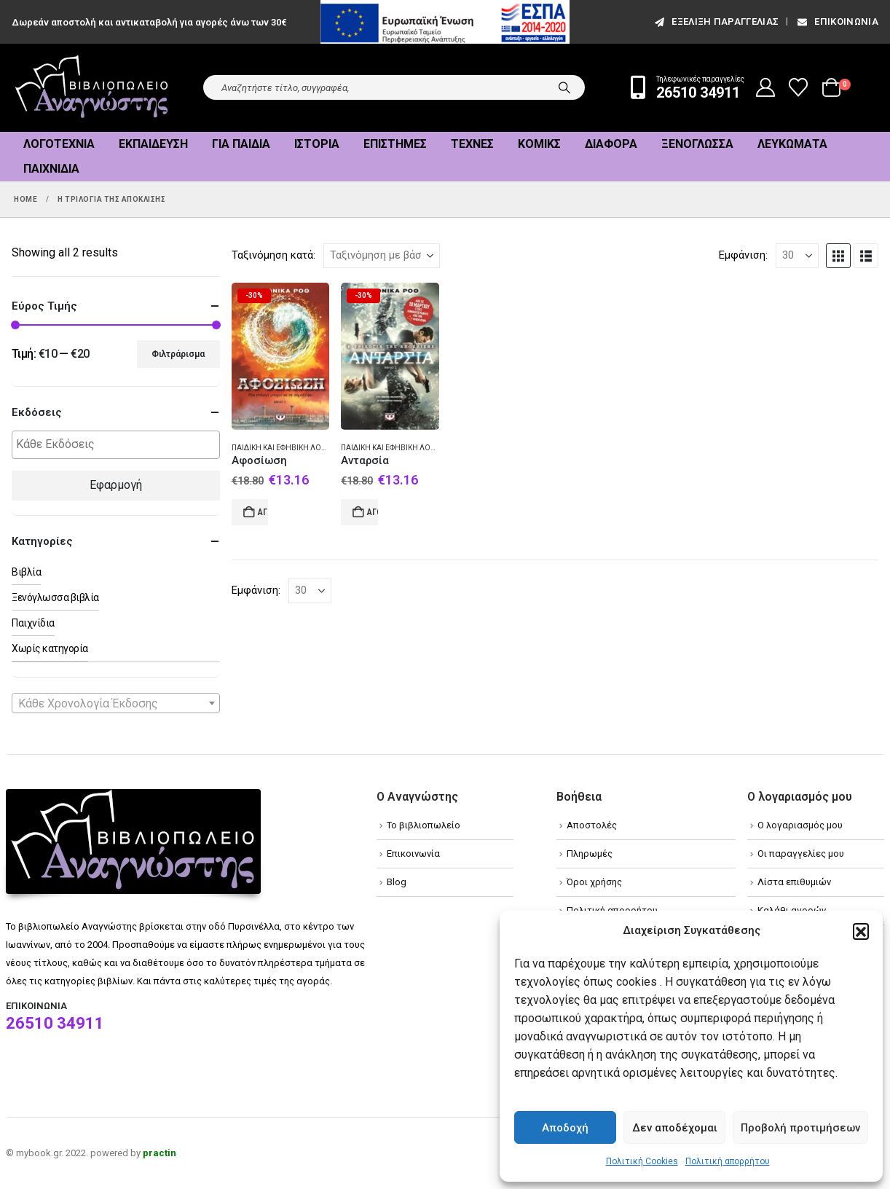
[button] (861, 931)
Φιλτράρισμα (178, 354)
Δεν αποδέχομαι (674, 1127)
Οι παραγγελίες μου (800, 853)
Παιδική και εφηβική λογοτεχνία (294, 448)
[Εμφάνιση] (797, 255)
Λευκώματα (792, 144)
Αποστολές (592, 825)
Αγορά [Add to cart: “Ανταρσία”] (372, 512)
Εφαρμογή (116, 485)
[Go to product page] (281, 357)
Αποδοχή (565, 1127)
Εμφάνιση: (743, 255)
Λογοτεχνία (59, 144)
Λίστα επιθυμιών (794, 881)
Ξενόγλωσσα (697, 144)
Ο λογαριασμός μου (800, 825)
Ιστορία (316, 144)
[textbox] (119, 444)
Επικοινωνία (836, 21)
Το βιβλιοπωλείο (423, 825)
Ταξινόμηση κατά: (273, 255)
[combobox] (116, 703)
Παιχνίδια (51, 169)
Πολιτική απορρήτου (727, 1161)
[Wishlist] (798, 87)
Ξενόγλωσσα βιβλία (55, 597)
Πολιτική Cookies (642, 1161)
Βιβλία (26, 572)
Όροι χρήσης (594, 881)
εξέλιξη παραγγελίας (716, 21)
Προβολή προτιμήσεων (800, 1127)
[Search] (564, 87)
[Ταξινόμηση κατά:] (381, 255)
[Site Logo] (92, 88)
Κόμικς (539, 144)
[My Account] (766, 87)
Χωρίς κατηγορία (50, 648)
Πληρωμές (590, 853)
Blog (396, 881)
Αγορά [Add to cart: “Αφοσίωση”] (263, 512)
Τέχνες (472, 144)
